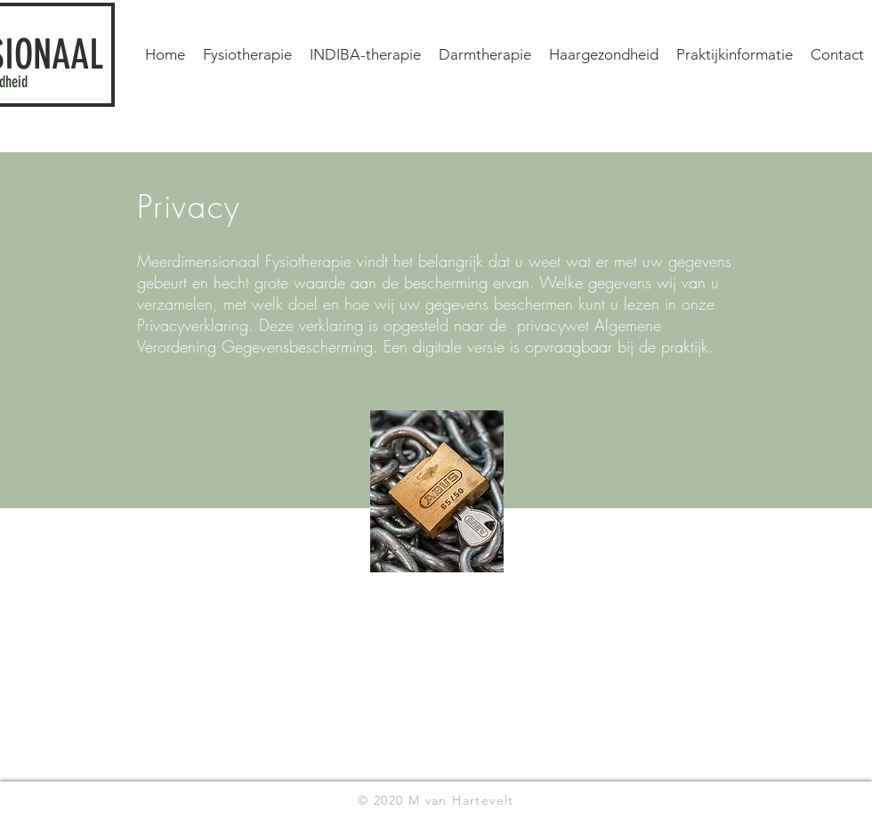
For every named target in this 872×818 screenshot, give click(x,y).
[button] (734, 54)
